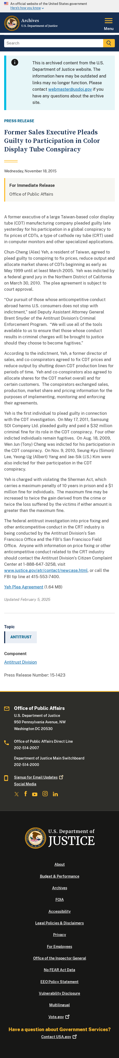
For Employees (59, 947)
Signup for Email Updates (39, 777)
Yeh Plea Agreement (23, 587)
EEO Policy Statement (59, 982)
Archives (59, 888)
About (59, 864)
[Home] (31, 30)
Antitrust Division (20, 662)
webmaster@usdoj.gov (70, 89)
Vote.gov (59, 1017)
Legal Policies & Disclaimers (59, 923)
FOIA (59, 900)
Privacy (59, 935)
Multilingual (59, 1005)
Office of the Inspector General (59, 958)
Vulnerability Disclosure (59, 993)
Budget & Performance (59, 876)
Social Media (25, 784)
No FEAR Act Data (59, 970)
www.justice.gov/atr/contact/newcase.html (46, 570)
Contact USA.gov (59, 1037)
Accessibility (59, 911)
